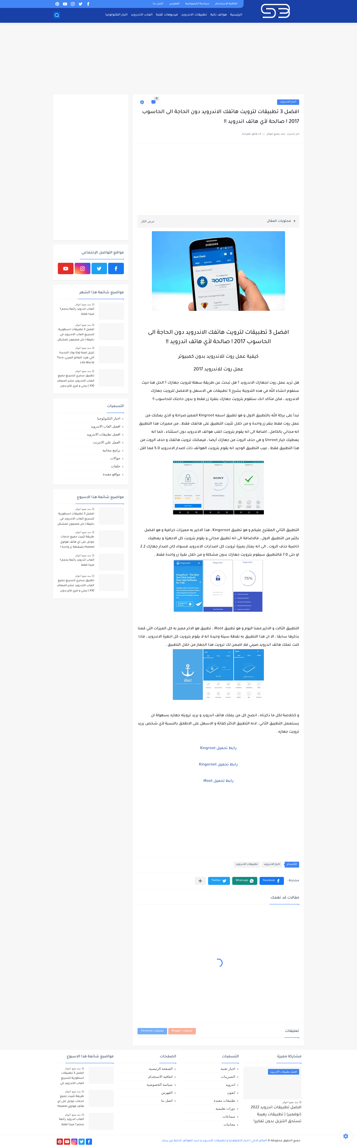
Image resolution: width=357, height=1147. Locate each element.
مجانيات (229, 1124)
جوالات (115, 458)
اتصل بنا (158, 4)
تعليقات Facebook (152, 1031)
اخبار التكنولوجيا (116, 15)
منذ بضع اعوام (83, 304)
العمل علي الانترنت (106, 442)
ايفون (231, 1092)
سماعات (229, 1116)
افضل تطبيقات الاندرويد (103, 434)
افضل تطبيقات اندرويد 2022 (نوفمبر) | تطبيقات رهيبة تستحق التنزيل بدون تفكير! (276, 1115)
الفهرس (174, 4)
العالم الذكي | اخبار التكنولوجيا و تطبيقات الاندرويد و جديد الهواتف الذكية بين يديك (214, 1140)
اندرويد (230, 1084)
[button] (272, 881)
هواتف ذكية (218, 15)
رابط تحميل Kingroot (218, 748)
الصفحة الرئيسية (161, 1069)
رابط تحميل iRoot (218, 781)
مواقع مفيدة (111, 474)
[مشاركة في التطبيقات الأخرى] (200, 881)
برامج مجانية (111, 450)
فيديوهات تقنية (167, 15)
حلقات (115, 466)
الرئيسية (236, 15)
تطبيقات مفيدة (224, 1100)
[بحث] (56, 15)
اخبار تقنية (228, 1069)
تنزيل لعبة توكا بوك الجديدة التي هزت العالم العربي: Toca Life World (75, 358)
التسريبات (228, 1077)
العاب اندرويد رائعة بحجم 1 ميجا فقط (77, 312)
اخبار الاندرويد (288, 102)
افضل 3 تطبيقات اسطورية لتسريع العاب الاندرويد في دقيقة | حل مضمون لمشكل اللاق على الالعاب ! (75, 335)
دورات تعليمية (225, 1108)
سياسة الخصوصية (197, 4)
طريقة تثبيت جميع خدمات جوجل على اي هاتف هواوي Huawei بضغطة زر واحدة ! (77, 542)
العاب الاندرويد (142, 15)
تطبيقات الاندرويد (194, 15)
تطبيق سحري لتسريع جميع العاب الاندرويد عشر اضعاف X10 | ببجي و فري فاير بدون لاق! (75, 381)
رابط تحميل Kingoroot (218, 765)
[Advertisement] (178, 59)
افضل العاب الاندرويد (105, 426)
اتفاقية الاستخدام (226, 4)
